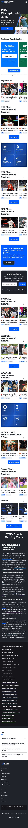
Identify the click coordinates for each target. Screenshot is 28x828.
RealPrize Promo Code (8, 715)
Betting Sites (4, 779)
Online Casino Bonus (5, 784)
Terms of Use (4, 790)
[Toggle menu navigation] (26, 2)
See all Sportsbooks (14, 70)
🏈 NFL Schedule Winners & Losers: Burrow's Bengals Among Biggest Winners (9, 98)
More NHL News (14, 202)
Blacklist (3, 770)
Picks (7, 28)
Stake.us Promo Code (7, 718)
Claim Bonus (9, 56)
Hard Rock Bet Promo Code (9, 667)
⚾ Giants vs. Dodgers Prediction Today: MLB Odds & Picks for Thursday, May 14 (9, 231)
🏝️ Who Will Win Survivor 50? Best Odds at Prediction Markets (9, 454)
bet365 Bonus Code (7, 649)
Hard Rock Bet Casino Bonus (9, 703)
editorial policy (16, 566)
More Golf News (14, 366)
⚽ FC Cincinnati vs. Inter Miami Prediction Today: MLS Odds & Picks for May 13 (9, 491)
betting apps (7, 566)
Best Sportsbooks (5, 782)
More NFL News (14, 329)
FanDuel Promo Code (7, 661)
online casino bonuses (11, 633)
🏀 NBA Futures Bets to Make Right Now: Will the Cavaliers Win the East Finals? (9, 129)
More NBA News (14, 137)
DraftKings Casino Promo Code (10, 697)
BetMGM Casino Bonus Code (9, 691)
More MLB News (14, 239)
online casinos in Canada (13, 637)
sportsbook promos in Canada (14, 611)
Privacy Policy (21, 290)
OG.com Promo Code (7, 676)
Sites (21, 28)
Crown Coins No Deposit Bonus (10, 709)
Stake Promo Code (7, 670)
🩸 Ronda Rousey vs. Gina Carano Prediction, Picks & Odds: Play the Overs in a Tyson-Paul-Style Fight (8, 395)
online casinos (14, 621)
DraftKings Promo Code (8, 658)
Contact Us (3, 792)
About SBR (3, 801)
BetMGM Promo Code (7, 652)
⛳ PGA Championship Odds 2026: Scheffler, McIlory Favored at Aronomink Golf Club (9, 358)
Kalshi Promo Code (7, 673)
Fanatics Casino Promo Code (9, 700)
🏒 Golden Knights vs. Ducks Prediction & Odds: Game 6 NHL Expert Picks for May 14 (9, 194)
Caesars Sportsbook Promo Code (10, 655)
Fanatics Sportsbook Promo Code (10, 664)
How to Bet (3, 776)
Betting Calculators (5, 773)
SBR (4, 553)
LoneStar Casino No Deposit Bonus (11, 712)
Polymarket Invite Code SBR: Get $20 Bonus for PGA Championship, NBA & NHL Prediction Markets (9, 518)
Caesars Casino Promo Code (9, 694)
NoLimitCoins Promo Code (9, 721)
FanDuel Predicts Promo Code (9, 682)
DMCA (2, 798)
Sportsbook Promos (5, 768)
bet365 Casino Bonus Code (9, 688)
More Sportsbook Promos (14, 526)
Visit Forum (9, 262)
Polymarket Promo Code (8, 679)
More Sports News (14, 462)
